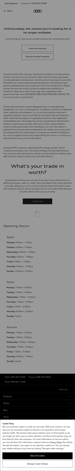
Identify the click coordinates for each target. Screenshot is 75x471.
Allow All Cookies (37, 456)
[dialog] (37, 445)
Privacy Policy (56, 442)
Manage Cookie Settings (37, 464)
